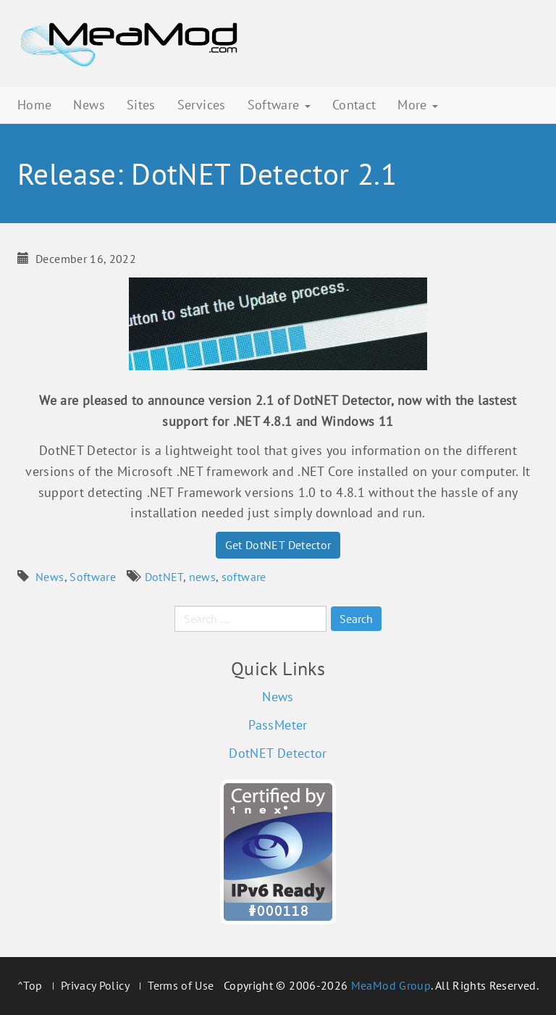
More (417, 104)
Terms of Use (181, 985)
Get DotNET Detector (278, 545)
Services (201, 104)
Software (279, 104)
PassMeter (277, 725)
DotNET (164, 576)
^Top (29, 985)
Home (34, 104)
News (88, 104)
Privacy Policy (95, 985)
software (244, 576)
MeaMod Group (391, 985)
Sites (141, 104)
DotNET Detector (278, 753)
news (202, 576)
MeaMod (129, 43)
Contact (354, 104)
